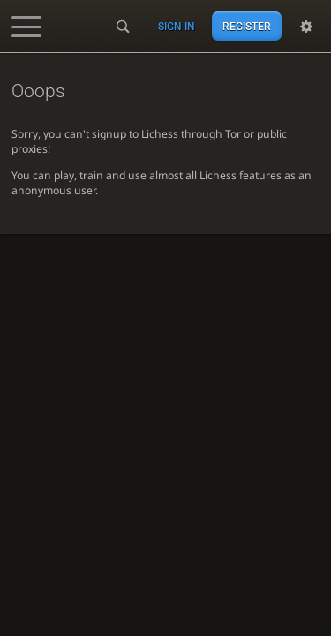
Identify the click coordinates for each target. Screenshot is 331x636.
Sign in (176, 26)
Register (246, 26)
